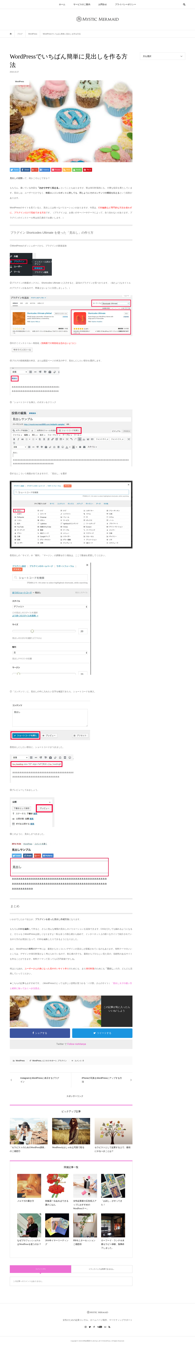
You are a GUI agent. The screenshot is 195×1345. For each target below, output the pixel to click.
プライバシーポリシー (125, 4)
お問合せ (102, 4)
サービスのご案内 (81, 4)
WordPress (20, 1061)
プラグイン (62, 1061)
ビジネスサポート (49, 1061)
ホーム (62, 4)
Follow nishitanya (76, 1044)
